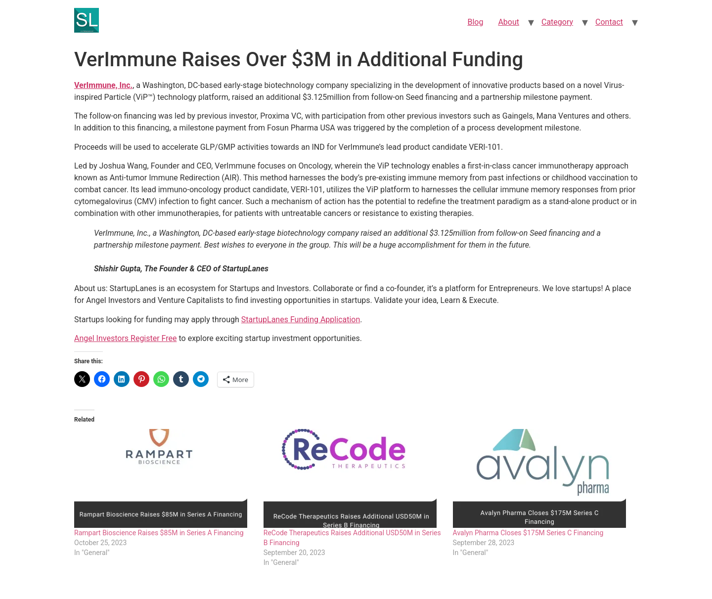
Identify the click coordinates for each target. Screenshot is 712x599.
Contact (609, 22)
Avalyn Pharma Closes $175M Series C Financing (528, 533)
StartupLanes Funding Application (300, 319)
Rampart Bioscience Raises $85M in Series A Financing (159, 533)
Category (557, 22)
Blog (475, 22)
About (508, 22)
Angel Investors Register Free (125, 338)
